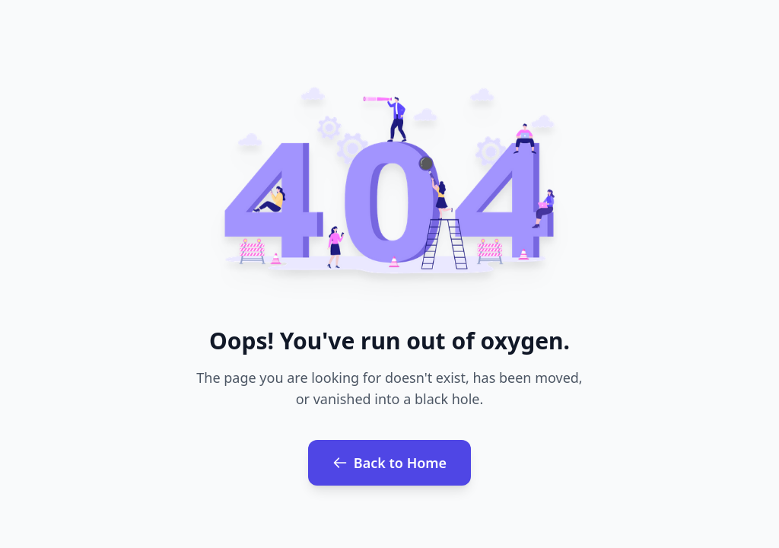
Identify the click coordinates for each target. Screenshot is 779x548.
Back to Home (389, 463)
